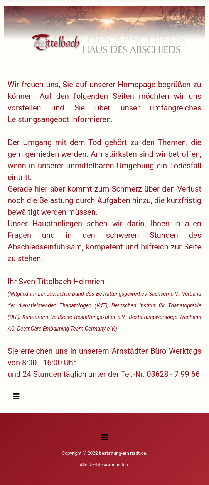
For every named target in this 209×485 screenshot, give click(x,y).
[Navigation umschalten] (16, 396)
